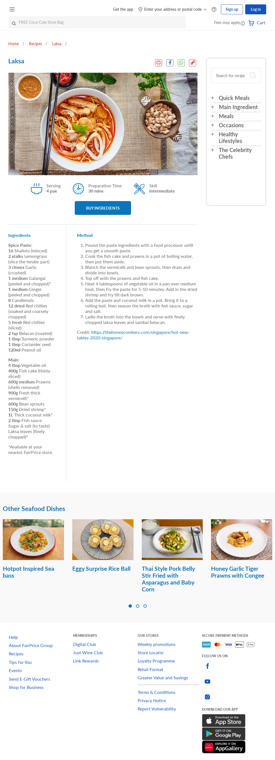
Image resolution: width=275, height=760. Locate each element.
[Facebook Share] (169, 62)
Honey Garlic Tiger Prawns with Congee (237, 572)
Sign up (232, 9)
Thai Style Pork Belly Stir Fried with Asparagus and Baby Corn (168, 579)
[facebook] (234, 666)
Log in (256, 9)
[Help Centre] (214, 9)
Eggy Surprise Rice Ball (101, 568)
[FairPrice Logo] (33, 9)
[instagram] (234, 696)
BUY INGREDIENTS (103, 208)
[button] (243, 23)
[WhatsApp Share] (181, 62)
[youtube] (234, 681)
